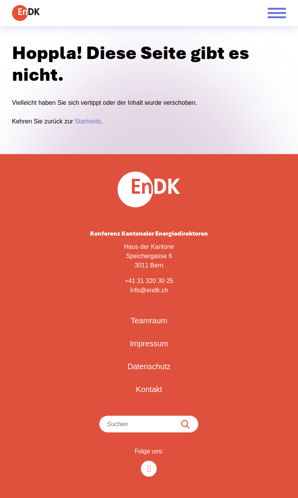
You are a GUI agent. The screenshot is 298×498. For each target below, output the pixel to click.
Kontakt (149, 389)
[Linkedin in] (149, 469)
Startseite (88, 121)
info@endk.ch (149, 290)
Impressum (149, 343)
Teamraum (149, 320)
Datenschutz (148, 366)
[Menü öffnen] (277, 13)
